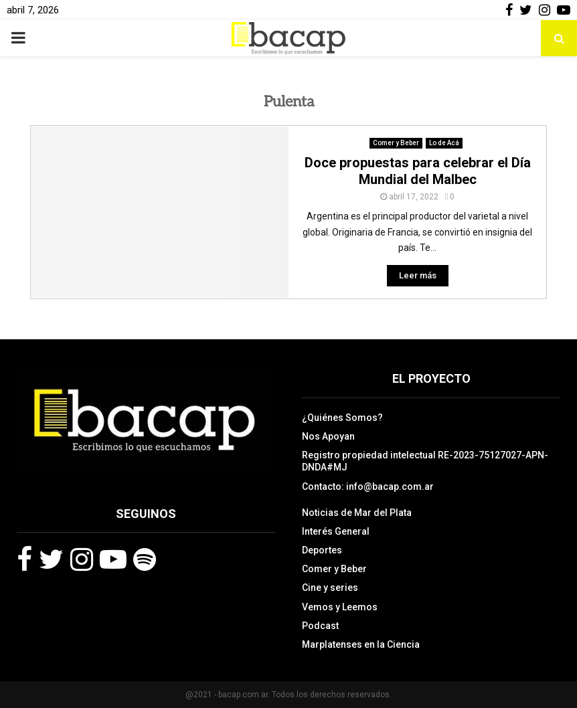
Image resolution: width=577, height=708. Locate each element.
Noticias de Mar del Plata (357, 512)
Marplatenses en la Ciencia (361, 644)
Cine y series (330, 587)
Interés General (335, 531)
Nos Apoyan (328, 436)
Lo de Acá (444, 143)
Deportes (322, 550)
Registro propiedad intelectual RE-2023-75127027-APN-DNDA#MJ (425, 461)
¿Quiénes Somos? (342, 417)
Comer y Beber (396, 143)
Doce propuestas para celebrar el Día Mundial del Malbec (418, 171)
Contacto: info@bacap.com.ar (368, 486)
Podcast (320, 625)
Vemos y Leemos (340, 607)
